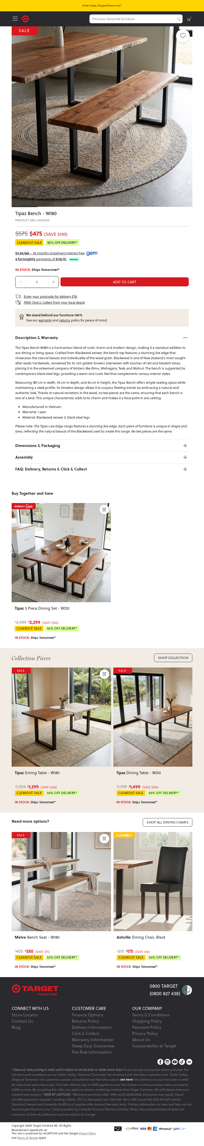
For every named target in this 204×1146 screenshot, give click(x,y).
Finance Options (87, 1015)
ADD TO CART (124, 282)
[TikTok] (182, 1062)
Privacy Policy (145, 1033)
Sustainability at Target (154, 1046)
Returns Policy (85, 1021)
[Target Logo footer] (81, 990)
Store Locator (25, 1015)
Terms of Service (27, 1138)
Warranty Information (93, 1039)
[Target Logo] (25, 18)
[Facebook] (160, 1062)
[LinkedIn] (189, 1062)
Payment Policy (146, 1027)
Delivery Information (92, 1027)
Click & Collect (85, 1033)
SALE (25, 31)
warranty (45, 320)
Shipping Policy (147, 1021)
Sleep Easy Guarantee (93, 1046)
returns (64, 320)
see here (126, 1079)
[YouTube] (175, 1062)
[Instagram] (167, 1062)
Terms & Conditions (151, 1015)
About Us (141, 1039)
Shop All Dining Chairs (167, 822)
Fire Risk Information (92, 1052)
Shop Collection (173, 657)
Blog (16, 1027)
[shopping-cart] (189, 19)
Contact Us (22, 1021)
